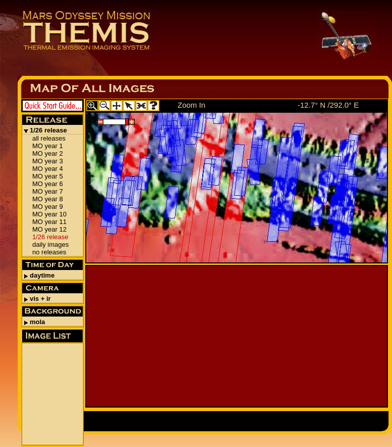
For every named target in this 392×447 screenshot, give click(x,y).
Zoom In (191, 105)
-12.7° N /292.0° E (328, 105)
